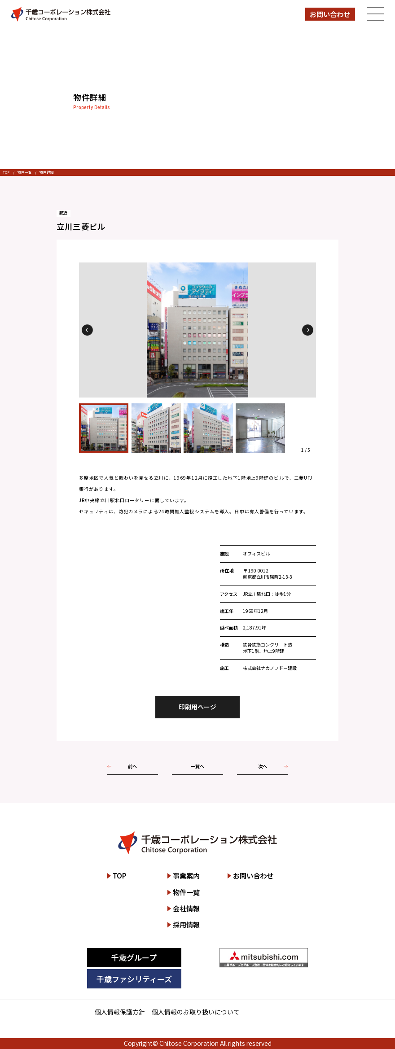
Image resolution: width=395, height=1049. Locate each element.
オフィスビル (256, 553)
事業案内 (186, 875)
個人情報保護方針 (120, 1011)
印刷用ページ (197, 706)
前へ (132, 766)
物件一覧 (25, 172)
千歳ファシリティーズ (134, 978)
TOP (6, 172)
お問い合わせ (330, 14)
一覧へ (197, 766)
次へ (262, 766)
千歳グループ (134, 957)
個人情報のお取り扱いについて (196, 1011)
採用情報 (186, 924)
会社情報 (186, 908)
